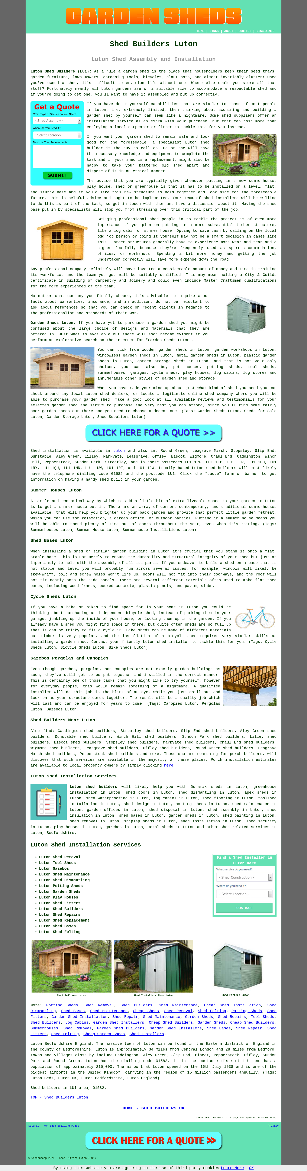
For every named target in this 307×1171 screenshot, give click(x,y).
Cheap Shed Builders (171, 1022)
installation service (110, 121)
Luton (119, 451)
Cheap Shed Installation (232, 1005)
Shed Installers (147, 1034)
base (61, 192)
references (66, 307)
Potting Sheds (62, 1005)
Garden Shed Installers (118, 1022)
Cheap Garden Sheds (104, 1034)
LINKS (214, 31)
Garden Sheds (199, 1017)
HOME (200, 31)
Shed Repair (125, 1017)
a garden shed (133, 71)
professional (54, 269)
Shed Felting (212, 1011)
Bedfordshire (60, 833)
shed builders (221, 468)
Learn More (232, 1168)
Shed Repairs (232, 1017)
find (47, 731)
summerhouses (263, 507)
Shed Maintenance (178, 1005)
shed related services (244, 827)
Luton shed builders (93, 787)
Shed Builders (136, 1005)
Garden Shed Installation (79, 1017)
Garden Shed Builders (120, 1028)
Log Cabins (76, 1022)
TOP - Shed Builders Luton (59, 1097)
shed (205, 142)
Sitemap (33, 1126)
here (168, 765)
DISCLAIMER (265, 31)
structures (139, 242)
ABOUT (228, 31)
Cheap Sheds (146, 1011)
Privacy (273, 1126)
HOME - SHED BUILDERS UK (154, 1108)
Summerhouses (44, 1028)
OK (251, 1168)
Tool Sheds (262, 1017)
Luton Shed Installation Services (85, 845)
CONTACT (245, 31)
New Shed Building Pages (61, 1126)
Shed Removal (99, 1005)
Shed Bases (73, 1011)
